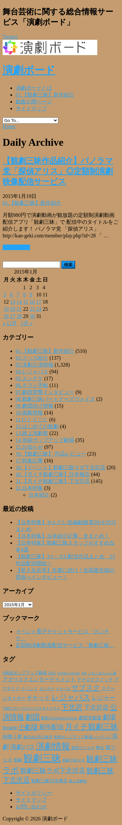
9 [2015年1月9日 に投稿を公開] (31, 294)
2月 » (27, 323)
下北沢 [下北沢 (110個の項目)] (72, 707)
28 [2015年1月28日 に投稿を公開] (19, 316)
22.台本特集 (29, 488)
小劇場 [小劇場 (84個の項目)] (28, 726)
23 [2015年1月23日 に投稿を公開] (32, 309)
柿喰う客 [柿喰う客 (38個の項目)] (12, 736)
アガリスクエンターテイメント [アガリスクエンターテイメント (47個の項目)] (39, 679)
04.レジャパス (32, 371)
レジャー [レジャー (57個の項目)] (103, 698)
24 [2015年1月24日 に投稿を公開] (38, 309)
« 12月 (10, 323)
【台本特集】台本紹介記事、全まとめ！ (62, 536)
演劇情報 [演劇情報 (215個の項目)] (53, 746)
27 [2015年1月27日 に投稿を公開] (12, 316)
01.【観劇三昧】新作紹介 (45, 95)
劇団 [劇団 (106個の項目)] (32, 717)
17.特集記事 (29, 460)
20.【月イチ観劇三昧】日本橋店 (53, 474)
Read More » (16, 247)
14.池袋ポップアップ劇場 (45, 440)
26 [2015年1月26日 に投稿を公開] (6, 316)
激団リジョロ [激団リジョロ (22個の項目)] (83, 748)
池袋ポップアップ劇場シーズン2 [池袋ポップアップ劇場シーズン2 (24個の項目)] (81, 737)
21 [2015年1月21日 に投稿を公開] (19, 309)
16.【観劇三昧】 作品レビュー (51, 454)
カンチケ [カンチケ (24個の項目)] (47, 688)
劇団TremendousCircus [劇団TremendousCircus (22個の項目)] (59, 718)
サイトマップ (31, 108)
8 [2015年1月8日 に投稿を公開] (24, 294)
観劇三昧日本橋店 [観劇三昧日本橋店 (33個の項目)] (49, 780)
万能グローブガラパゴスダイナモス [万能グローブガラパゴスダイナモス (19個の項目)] (31, 708)
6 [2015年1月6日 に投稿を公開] (11, 294)
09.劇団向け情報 (34, 406)
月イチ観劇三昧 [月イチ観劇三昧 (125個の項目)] (91, 727)
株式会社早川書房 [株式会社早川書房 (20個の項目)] (37, 737)
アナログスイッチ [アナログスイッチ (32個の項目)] (95, 679)
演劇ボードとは (34, 88)
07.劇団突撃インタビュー (45, 392)
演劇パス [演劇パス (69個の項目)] (22, 746)
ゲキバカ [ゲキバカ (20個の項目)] (63, 689)
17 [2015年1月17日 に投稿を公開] (38, 302)
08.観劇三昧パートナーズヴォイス (55, 399)
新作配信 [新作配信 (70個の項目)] (51, 727)
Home (9, 126)
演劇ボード (29, 70)
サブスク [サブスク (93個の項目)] (86, 688)
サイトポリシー (34, 793)
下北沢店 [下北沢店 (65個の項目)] (96, 707)
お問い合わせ (31, 806)
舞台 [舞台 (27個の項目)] (100, 747)
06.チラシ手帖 (32, 385)
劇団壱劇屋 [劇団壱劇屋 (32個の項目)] (90, 717)
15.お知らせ (29, 447)
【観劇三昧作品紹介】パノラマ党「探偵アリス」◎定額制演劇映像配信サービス (58, 171)
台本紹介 (39, 495)
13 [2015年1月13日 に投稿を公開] (12, 302)
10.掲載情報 (29, 412)
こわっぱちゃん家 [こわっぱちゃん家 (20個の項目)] (102, 673)
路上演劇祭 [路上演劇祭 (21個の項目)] (78, 781)
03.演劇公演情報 (34, 365)
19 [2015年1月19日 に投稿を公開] (6, 309)
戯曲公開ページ (34, 101)
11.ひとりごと (32, 419)
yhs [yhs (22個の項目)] (84, 673)
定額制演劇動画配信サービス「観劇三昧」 (65, 645)
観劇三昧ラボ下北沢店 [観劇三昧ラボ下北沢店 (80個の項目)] (52, 770)
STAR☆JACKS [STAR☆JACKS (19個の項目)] (68, 673)
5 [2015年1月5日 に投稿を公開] (5, 294)
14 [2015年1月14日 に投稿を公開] (19, 302)
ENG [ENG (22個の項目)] (52, 673)
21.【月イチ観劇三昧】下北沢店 (53, 481)
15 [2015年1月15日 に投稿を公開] (25, 302)
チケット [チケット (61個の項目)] (38, 698)
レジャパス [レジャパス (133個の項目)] (70, 697)
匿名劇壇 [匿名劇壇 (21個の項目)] (10, 728)
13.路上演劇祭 (32, 433)
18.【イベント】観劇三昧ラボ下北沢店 (60, 467)
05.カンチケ (29, 378)
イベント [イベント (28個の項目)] (29, 688)
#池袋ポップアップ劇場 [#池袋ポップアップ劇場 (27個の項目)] (25, 672)
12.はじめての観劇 (37, 426)
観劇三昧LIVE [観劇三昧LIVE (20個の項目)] (73, 760)
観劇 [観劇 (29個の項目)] (18, 760)
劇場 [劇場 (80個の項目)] (109, 717)
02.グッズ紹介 (32, 358)
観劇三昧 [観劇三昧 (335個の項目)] (42, 758)
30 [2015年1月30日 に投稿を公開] (32, 316)
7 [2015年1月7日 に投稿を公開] (18, 294)
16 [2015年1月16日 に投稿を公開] (32, 302)
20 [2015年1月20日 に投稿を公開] (12, 309)
